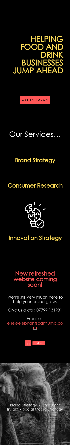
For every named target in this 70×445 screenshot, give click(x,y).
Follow (39, 343)
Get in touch (35, 99)
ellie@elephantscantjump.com (35, 325)
